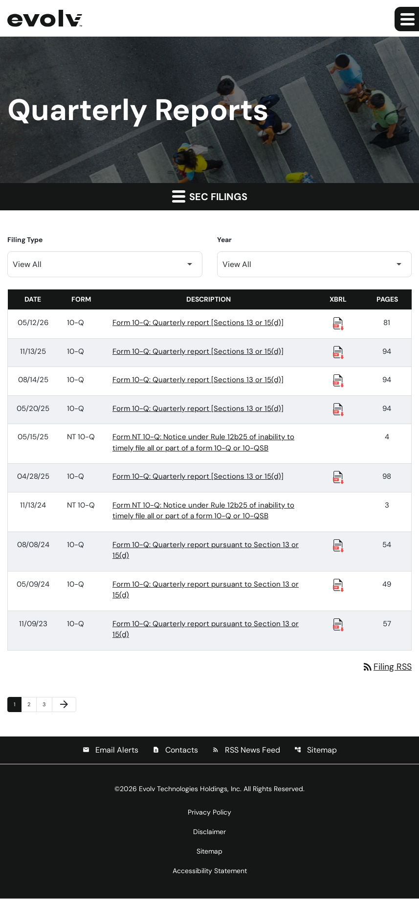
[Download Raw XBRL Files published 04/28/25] (338, 477)
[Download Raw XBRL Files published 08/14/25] (338, 380)
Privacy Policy (209, 812)
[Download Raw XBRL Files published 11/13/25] (338, 352)
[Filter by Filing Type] (104, 264)
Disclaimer (209, 832)
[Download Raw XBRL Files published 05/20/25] (338, 409)
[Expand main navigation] (407, 19)
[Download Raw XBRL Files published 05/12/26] (338, 323)
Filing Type (25, 239)
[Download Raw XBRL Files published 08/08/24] (338, 545)
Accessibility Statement (210, 871)
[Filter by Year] (314, 264)
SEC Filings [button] (209, 196)
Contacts (175, 750)
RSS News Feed (246, 750)
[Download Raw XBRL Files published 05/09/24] (338, 585)
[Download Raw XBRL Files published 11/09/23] (338, 624)
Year (224, 239)
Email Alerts (110, 750)
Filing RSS (387, 667)
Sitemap (315, 750)
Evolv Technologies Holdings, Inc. (190, 789)
